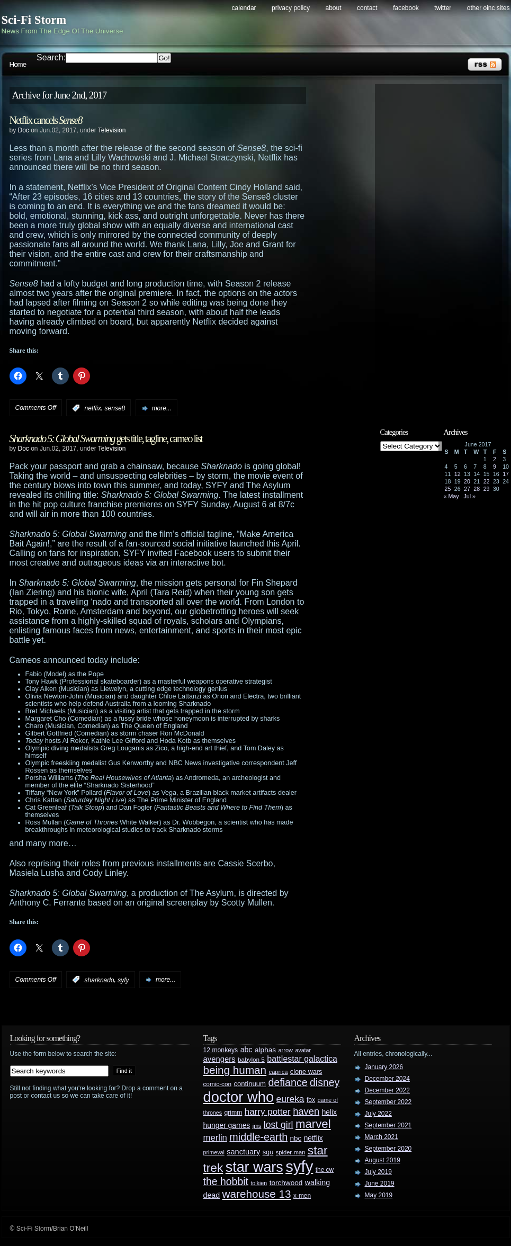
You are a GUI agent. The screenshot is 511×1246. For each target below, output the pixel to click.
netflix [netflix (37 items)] (313, 1138)
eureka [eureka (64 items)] (290, 1098)
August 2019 (382, 1160)
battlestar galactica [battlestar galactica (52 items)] (302, 1058)
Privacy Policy (291, 8)
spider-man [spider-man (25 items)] (291, 1152)
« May (451, 496)
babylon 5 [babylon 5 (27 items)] (251, 1059)
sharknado (99, 979)
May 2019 (379, 1195)
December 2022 (387, 1090)
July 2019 (378, 1172)
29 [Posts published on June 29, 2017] (486, 489)
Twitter (442, 8)
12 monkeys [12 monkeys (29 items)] (220, 1050)
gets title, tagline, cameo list (106, 438)
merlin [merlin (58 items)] (215, 1138)
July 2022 (378, 1113)
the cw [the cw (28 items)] (325, 1169)
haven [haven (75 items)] (306, 1111)
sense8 (115, 408)
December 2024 (387, 1078)
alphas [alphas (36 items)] (265, 1050)
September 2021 (388, 1125)
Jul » (469, 496)
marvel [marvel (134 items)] (313, 1124)
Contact (367, 8)
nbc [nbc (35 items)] (296, 1138)
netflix (93, 408)
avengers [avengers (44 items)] (219, 1059)
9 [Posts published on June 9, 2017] (494, 466)
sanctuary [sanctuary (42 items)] (243, 1152)
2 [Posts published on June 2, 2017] (494, 459)
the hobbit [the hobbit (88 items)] (225, 1181)
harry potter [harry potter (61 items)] (268, 1112)
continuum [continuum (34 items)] (250, 1084)
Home (18, 64)
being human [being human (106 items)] (235, 1070)
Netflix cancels (46, 120)
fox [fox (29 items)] (311, 1100)
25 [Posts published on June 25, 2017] (448, 489)
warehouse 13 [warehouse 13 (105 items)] (256, 1194)
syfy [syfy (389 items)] (299, 1166)
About (334, 8)
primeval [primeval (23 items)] (214, 1152)
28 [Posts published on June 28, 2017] (476, 489)
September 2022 (388, 1102)
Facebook (406, 8)
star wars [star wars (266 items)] (254, 1167)
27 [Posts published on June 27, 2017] (467, 489)
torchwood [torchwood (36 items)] (286, 1183)
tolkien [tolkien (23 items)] (258, 1183)
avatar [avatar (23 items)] (303, 1050)
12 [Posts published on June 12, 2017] (457, 474)
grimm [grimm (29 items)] (234, 1112)
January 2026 (384, 1067)
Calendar (244, 8)
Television (112, 130)
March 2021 (381, 1137)
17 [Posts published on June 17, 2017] (506, 474)
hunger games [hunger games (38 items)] (226, 1125)
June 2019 (380, 1183)
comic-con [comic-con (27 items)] (217, 1083)
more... (162, 408)
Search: (51, 57)
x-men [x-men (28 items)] (302, 1195)
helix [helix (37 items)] (329, 1112)
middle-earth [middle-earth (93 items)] (258, 1137)
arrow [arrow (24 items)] (286, 1050)
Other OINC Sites (488, 8)
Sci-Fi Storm (34, 19)
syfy (123, 979)
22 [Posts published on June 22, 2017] (486, 481)
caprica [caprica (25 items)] (278, 1072)
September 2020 (388, 1148)
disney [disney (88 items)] (324, 1082)
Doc (23, 130)
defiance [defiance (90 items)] (287, 1082)
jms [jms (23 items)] (257, 1126)
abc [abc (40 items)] (246, 1049)
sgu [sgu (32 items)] (268, 1152)
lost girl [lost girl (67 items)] (278, 1124)
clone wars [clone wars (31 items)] (306, 1071)
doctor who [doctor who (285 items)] (238, 1097)
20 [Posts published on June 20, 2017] (467, 481)
